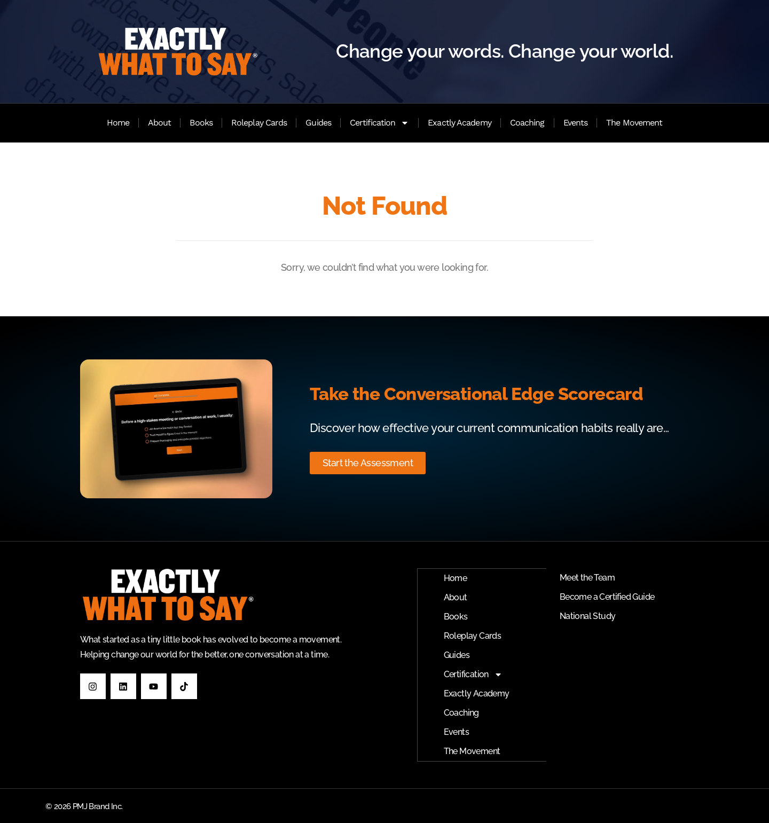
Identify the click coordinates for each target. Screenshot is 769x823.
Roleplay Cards (259, 122)
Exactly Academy (459, 122)
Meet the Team (587, 578)
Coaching (527, 122)
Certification (379, 122)
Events (575, 122)
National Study (588, 616)
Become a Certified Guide (607, 597)
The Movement (634, 122)
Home (118, 122)
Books (201, 122)
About (159, 122)
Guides (318, 122)
